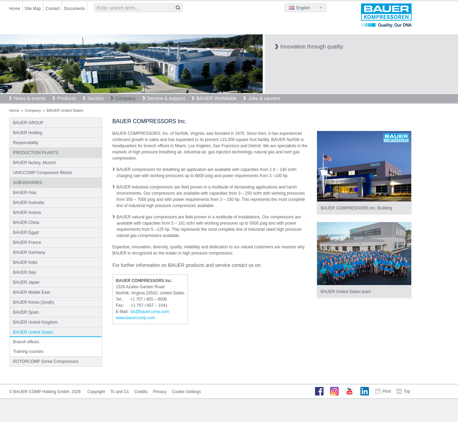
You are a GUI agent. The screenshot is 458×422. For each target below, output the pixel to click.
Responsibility (26, 142)
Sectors (95, 98)
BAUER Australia (28, 202)
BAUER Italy (24, 272)
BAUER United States (33, 332)
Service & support (166, 98)
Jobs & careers (264, 98)
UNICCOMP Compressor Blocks (42, 172)
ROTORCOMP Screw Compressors (45, 361)
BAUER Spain (26, 312)
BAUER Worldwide (216, 98)
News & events (30, 98)
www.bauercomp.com (135, 317)
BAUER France (27, 242)
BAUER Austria (27, 212)
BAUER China (26, 222)
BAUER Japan (26, 282)
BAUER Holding (27, 132)
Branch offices (26, 341)
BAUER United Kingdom (35, 322)
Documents (74, 8)
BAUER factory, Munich (34, 162)
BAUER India (25, 262)
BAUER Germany (29, 252)
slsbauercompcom (149, 311)
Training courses (28, 351)
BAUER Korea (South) (33, 302)
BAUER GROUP (28, 122)
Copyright (96, 391)
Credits (141, 391)
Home (14, 8)
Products (66, 98)
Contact (52, 8)
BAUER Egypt (26, 232)
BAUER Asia (24, 192)
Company (125, 98)
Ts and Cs (119, 391)
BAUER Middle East (31, 292)
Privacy (159, 391)
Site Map (33, 8)
